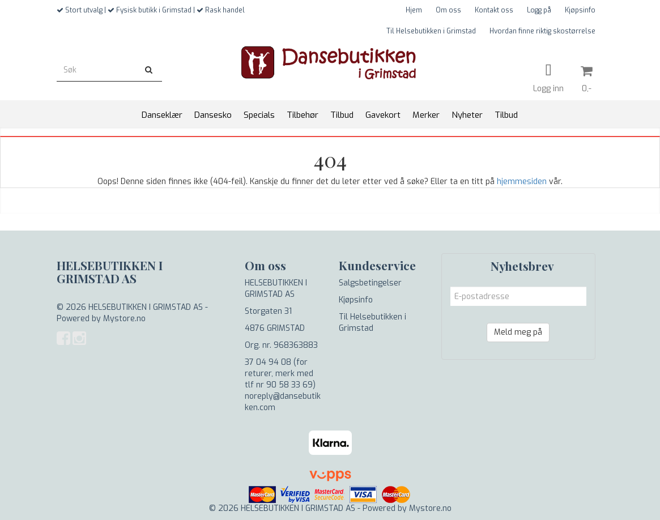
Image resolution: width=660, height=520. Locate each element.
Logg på (539, 10)
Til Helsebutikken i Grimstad (431, 31)
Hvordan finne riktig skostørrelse (542, 31)
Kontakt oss (494, 10)
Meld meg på (518, 332)
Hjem (414, 10)
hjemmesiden (522, 181)
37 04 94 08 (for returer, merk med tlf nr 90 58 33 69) (280, 373)
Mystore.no (124, 318)
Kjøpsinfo (580, 10)
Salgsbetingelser (370, 283)
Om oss (448, 10)
